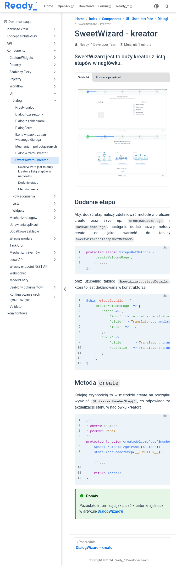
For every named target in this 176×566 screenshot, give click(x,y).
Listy (15, 203)
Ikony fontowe (17, 313)
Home (48, 6)
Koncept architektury (22, 36)
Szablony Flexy (20, 72)
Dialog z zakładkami (29, 121)
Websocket (18, 273)
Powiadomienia (23, 196)
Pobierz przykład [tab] (108, 77)
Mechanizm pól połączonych (36, 146)
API (9, 43)
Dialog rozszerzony (29, 114)
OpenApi (66, 6)
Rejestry (15, 79)
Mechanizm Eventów (25, 252)
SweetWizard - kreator (31, 160)
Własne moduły (21, 238)
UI (11, 93)
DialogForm (23, 128)
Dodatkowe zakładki (24, 231)
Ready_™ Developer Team (98, 44)
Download (86, 6)
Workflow (16, 86)
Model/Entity (19, 280)
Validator (16, 306)
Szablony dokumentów (26, 287)
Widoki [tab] (83, 77)
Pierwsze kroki (17, 29)
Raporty (15, 65)
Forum (105, 6)
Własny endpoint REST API (29, 266)
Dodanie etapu (28, 182)
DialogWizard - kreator (31, 153)
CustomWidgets (21, 58)
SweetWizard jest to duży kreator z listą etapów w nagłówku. (35, 171)
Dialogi (17, 100)
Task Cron (17, 245)
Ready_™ (125, 6)
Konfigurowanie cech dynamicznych (25, 297)
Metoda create (28, 189)
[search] (166, 6)
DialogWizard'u (110, 511)
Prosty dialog (24, 107)
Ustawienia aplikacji (24, 225)
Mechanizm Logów (23, 218)
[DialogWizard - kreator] (122, 544)
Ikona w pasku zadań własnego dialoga (30, 137)
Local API (16, 260)
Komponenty (16, 50)
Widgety (18, 210)
